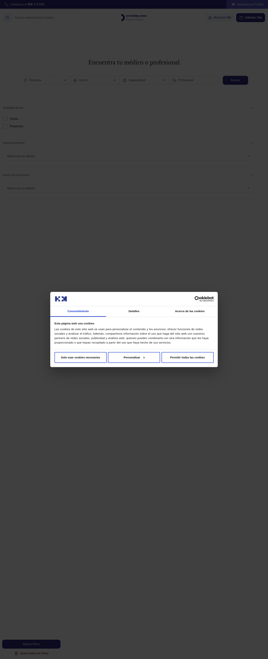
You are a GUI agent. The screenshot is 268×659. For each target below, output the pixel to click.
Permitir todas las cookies (187, 357)
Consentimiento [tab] (78, 311)
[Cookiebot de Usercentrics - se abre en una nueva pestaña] (197, 299)
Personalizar (134, 357)
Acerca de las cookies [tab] (190, 311)
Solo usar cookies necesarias (80, 357)
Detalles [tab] (134, 311)
